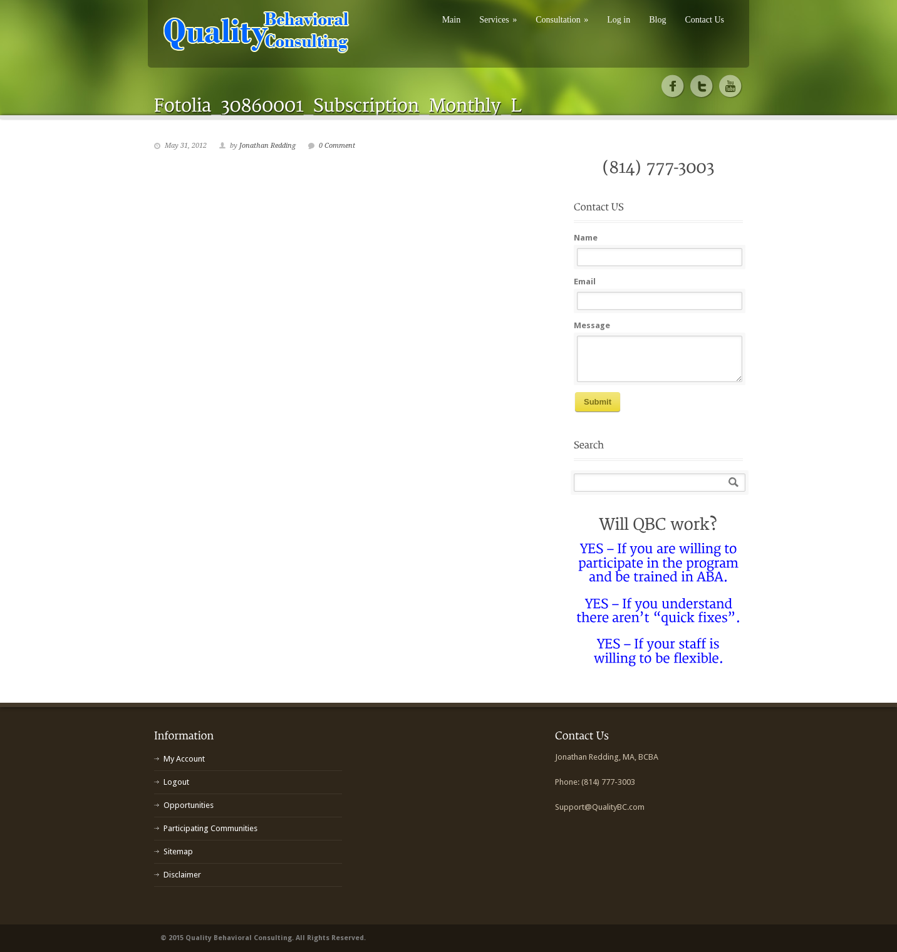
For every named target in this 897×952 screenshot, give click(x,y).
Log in (618, 19)
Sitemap (178, 851)
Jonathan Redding (267, 146)
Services (498, 19)
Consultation (562, 19)
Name (586, 237)
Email (585, 281)
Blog (657, 19)
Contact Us (704, 19)
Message (592, 325)
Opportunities (188, 805)
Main (451, 19)
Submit (597, 401)
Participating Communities (210, 828)
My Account (184, 758)
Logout (176, 782)
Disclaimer (182, 874)
